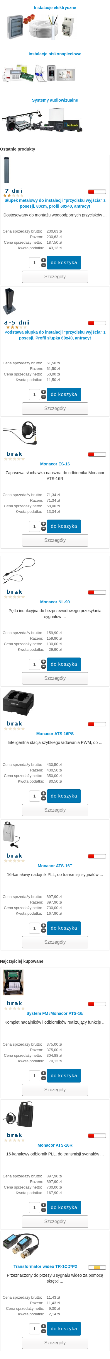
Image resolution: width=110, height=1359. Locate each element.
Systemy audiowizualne (43, 115)
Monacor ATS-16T (55, 865)
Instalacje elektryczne (40, 22)
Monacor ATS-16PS (55, 733)
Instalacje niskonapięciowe (41, 69)
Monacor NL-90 (55, 602)
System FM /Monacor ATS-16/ (54, 1013)
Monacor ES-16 (55, 464)
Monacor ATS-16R (55, 1145)
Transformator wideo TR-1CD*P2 (45, 1266)
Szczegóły (55, 276)
